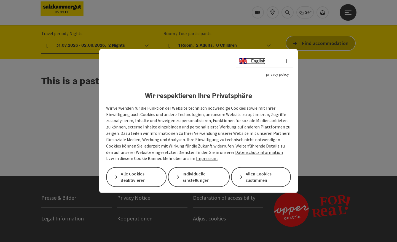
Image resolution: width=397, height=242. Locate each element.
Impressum (207, 158)
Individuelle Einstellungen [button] (196, 177)
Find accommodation (325, 43)
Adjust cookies (209, 218)
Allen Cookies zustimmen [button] (259, 177)
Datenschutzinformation (259, 152)
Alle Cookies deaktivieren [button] (133, 177)
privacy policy (277, 74)
